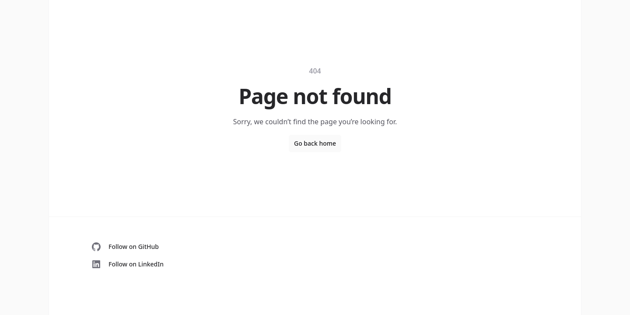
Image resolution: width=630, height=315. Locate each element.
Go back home (315, 143)
